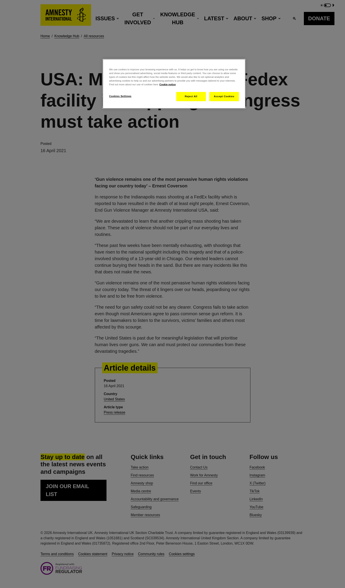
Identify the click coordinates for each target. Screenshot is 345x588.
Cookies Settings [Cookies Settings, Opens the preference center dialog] (120, 96)
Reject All (191, 96)
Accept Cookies (224, 96)
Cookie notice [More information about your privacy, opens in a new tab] (167, 84)
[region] (174, 84)
